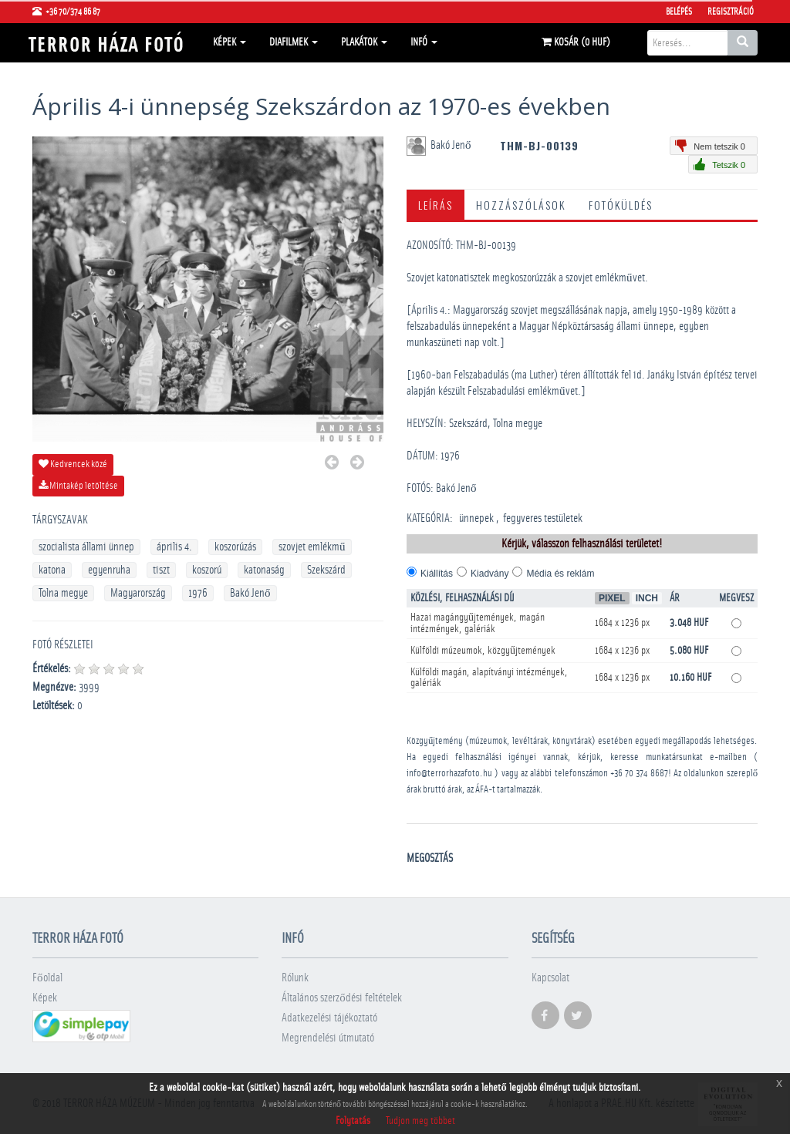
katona (52, 570)
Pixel (612, 598)
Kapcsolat (550, 978)
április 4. (174, 547)
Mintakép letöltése (78, 485)
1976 (198, 593)
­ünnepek (476, 518)
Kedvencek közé (73, 464)
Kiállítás (436, 573)
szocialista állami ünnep (86, 547)
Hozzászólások (520, 205)
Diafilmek (293, 42)
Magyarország (138, 593)
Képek (229, 42)
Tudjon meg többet (420, 1120)
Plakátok (364, 42)
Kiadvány (489, 573)
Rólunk (295, 978)
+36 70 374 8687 (639, 774)
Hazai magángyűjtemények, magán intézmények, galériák (477, 623)
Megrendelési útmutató (328, 1038)
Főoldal (47, 978)
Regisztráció (730, 11)
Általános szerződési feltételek (342, 998)
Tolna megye (63, 593)
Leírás (435, 205)
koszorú (206, 570)
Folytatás (353, 1120)
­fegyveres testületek (542, 518)
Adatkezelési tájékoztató (329, 1018)
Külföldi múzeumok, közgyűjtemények (482, 650)
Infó (423, 42)
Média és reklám (560, 573)
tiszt (161, 570)
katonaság (264, 570)
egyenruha (109, 570)
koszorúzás (235, 547)
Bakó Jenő (250, 593)
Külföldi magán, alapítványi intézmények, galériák (489, 677)
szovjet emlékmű (312, 547)
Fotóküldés (621, 205)
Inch (647, 598)
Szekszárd (326, 570)
